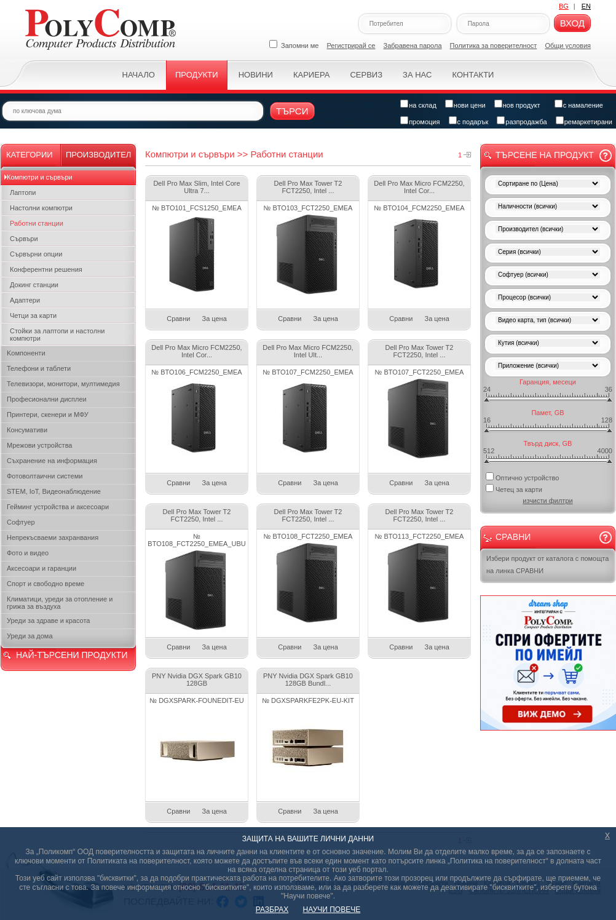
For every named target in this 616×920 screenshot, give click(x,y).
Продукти (196, 74)
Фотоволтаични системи (44, 476)
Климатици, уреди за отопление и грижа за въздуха (60, 602)
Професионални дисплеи (47, 399)
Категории (29, 154)
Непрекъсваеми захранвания (52, 537)
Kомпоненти (26, 353)
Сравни (178, 318)
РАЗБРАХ (272, 909)
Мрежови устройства (39, 445)
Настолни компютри (41, 208)
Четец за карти (514, 488)
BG (564, 6)
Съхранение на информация (52, 460)
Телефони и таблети (39, 368)
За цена (214, 318)
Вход (572, 23)
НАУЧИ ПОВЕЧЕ (332, 909)
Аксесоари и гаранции (41, 568)
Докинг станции (34, 284)
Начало (138, 74)
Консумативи (27, 430)
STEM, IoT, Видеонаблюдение (54, 491)
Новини (256, 74)
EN (586, 6)
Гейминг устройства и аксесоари (58, 506)
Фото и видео (28, 553)
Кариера (311, 74)
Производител (98, 154)
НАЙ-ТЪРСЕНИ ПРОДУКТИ (71, 655)
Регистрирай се (351, 45)
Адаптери (25, 300)
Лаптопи (23, 192)
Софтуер (21, 522)
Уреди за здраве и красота (48, 620)
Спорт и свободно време (45, 583)
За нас (417, 74)
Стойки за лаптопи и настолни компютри (57, 334)
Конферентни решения (46, 269)
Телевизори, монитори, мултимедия (63, 383)
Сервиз (366, 74)
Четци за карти (33, 315)
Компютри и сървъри (40, 177)
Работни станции (36, 223)
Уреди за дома (30, 636)
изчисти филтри (547, 500)
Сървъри (24, 238)
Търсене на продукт (545, 155)
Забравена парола (413, 45)
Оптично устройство (522, 477)
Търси (292, 111)
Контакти (473, 74)
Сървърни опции (36, 254)
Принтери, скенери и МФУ (48, 414)
